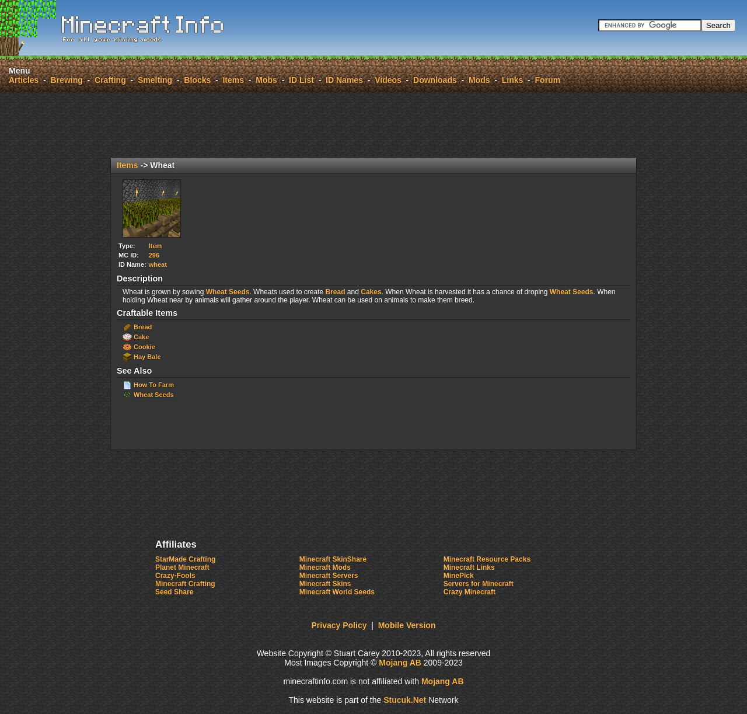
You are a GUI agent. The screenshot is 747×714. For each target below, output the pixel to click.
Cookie (144, 346)
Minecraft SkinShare (332, 559)
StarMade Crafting (185, 559)
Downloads (435, 80)
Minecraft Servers (328, 576)
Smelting (155, 80)
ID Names (344, 80)
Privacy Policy (339, 625)
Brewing (67, 80)
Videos (388, 80)
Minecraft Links (469, 567)
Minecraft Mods (325, 567)
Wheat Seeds (228, 292)
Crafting (110, 80)
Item (155, 245)
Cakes (371, 292)
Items (233, 80)
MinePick (459, 576)
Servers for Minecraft (479, 584)
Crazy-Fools (175, 576)
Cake (141, 336)
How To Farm (154, 384)
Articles (24, 80)
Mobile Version (407, 625)
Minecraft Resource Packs (487, 559)
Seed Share (174, 592)
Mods (479, 80)
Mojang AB (400, 662)
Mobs (266, 80)
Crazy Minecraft (469, 592)
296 (154, 255)
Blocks (197, 80)
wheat (158, 264)
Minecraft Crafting (185, 584)
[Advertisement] (373, 125)
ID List (301, 80)
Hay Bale (147, 356)
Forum (548, 80)
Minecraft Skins (325, 584)
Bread (335, 292)
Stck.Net (404, 700)
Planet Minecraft (182, 567)
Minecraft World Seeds (337, 592)
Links (512, 80)
